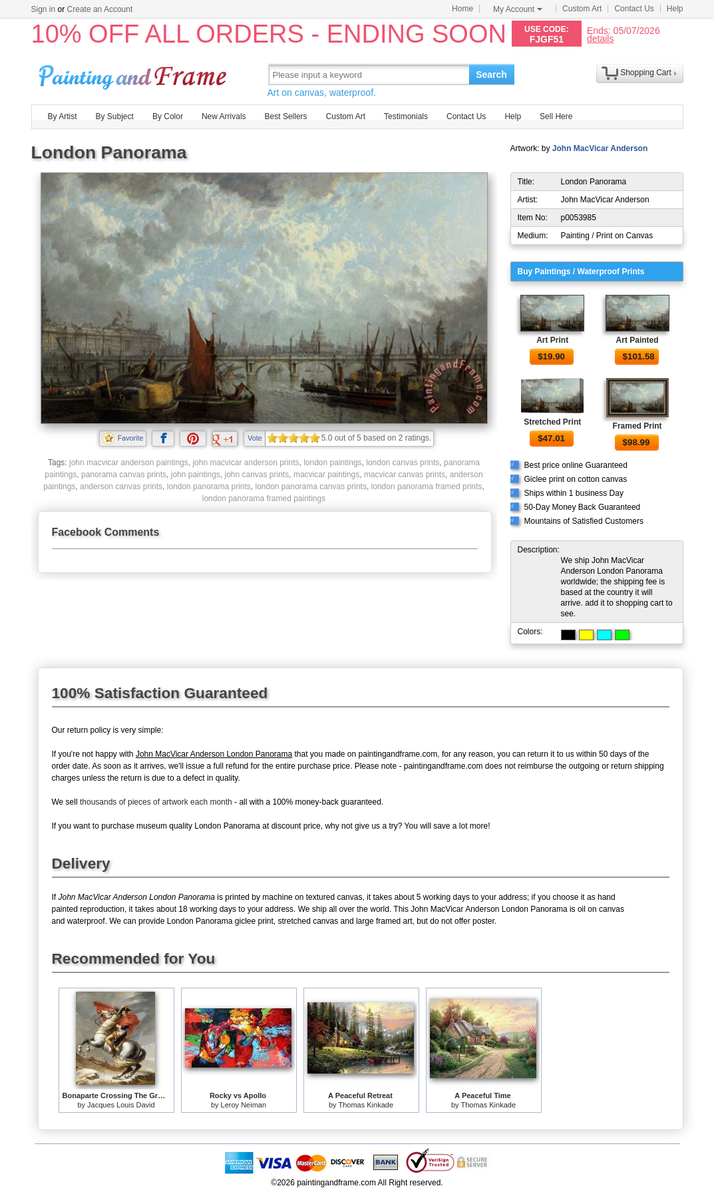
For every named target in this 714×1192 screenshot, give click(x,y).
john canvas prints (256, 474)
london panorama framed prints (426, 486)
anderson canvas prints (121, 486)
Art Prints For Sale (134, 74)
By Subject (115, 116)
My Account (517, 9)
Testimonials (406, 116)
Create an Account (100, 9)
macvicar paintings (326, 474)
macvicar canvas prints (404, 474)
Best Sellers (286, 116)
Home (462, 8)
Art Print (552, 340)
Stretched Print (552, 422)
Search (491, 74)
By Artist (62, 116)
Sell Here (556, 116)
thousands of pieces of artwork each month (156, 802)
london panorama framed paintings (263, 498)
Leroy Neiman (243, 1105)
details (600, 38)
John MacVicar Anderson (599, 148)
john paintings (195, 474)
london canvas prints (402, 462)
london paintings (332, 462)
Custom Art (582, 8)
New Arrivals (224, 116)
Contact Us (633, 8)
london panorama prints (209, 486)
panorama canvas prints (123, 474)
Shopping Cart (645, 72)
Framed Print (637, 426)
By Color (167, 116)
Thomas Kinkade (365, 1105)
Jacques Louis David (121, 1105)
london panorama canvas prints (311, 486)
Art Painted (637, 340)
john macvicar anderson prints (245, 462)
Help (675, 8)
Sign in (43, 9)
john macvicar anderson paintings (128, 462)
